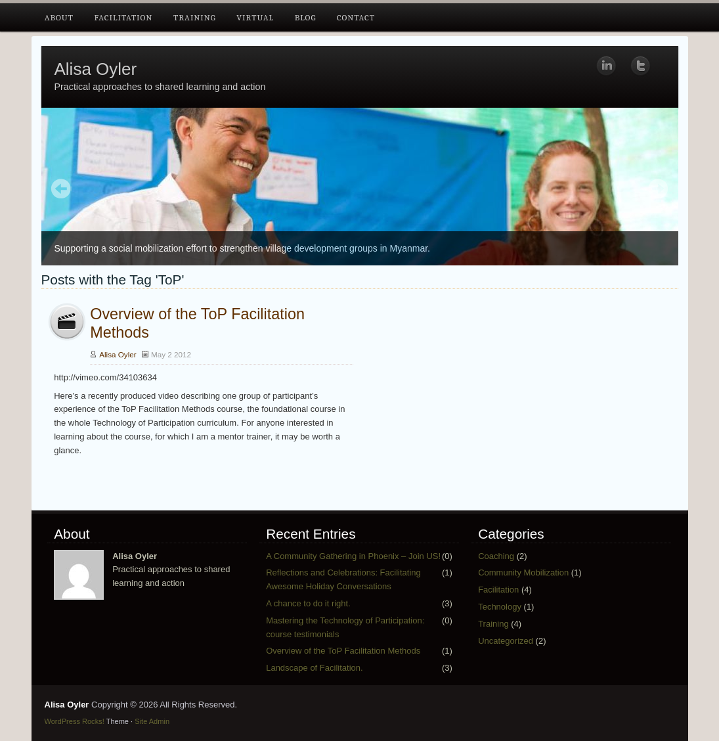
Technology (499, 607)
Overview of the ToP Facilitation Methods (343, 651)
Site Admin (152, 721)
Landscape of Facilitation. (314, 668)
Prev (61, 190)
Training (194, 17)
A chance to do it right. (308, 603)
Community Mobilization (523, 572)
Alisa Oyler (95, 69)
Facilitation (123, 17)
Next (658, 190)
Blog (305, 17)
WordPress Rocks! (74, 721)
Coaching (496, 556)
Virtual (255, 17)
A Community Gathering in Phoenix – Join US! (353, 556)
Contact (356, 17)
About (59, 17)
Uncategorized (505, 641)
